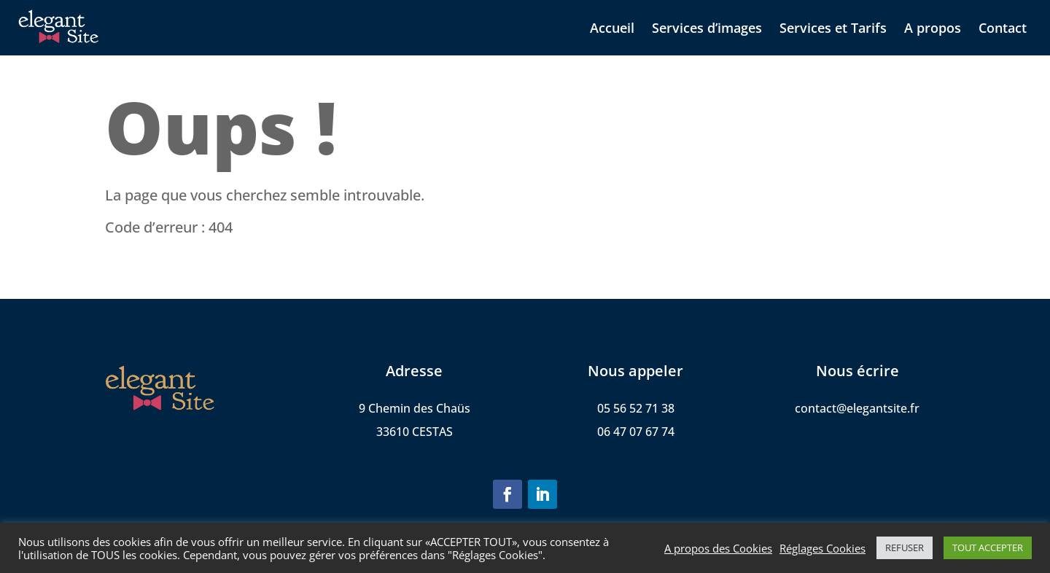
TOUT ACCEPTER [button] (987, 547)
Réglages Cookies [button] (822, 548)
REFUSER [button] (904, 547)
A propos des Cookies (718, 548)
